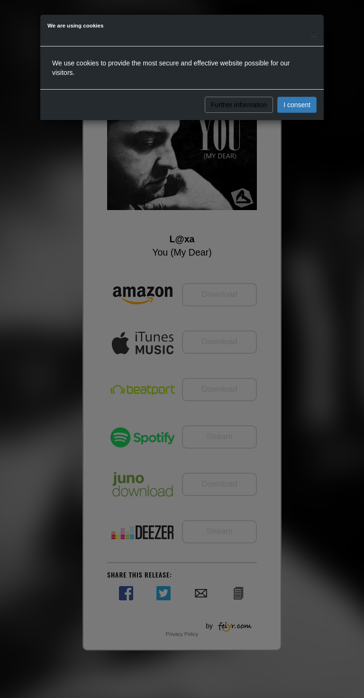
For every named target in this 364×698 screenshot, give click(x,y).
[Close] (314, 34)
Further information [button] (239, 105)
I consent (296, 105)
